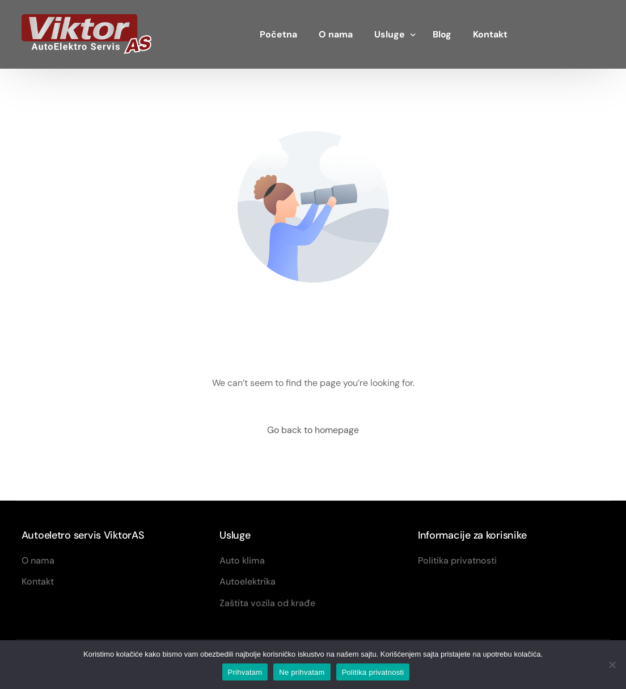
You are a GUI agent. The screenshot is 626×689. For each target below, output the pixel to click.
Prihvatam (245, 672)
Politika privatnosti (373, 672)
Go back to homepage (313, 430)
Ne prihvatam (301, 672)
